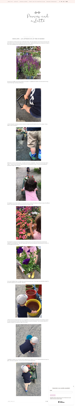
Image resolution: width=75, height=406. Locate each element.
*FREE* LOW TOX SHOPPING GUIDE (37, 1)
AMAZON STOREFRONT (51, 1)
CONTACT (16, 1)
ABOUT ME (10, 1)
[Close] (73, 386)
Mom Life (13, 401)
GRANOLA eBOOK (24, 1)
